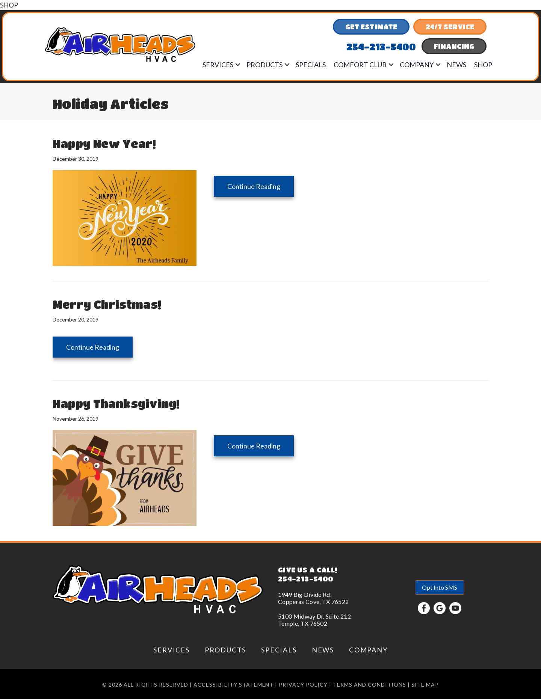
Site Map (425, 684)
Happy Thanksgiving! (116, 403)
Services (217, 64)
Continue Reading (260, 186)
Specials (311, 64)
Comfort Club (360, 64)
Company (417, 64)
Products (264, 64)
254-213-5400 (305, 579)
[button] (237, 64)
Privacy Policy (303, 684)
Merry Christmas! (107, 304)
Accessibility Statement (233, 684)
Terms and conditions (369, 684)
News (456, 64)
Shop (483, 64)
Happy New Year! (104, 143)
